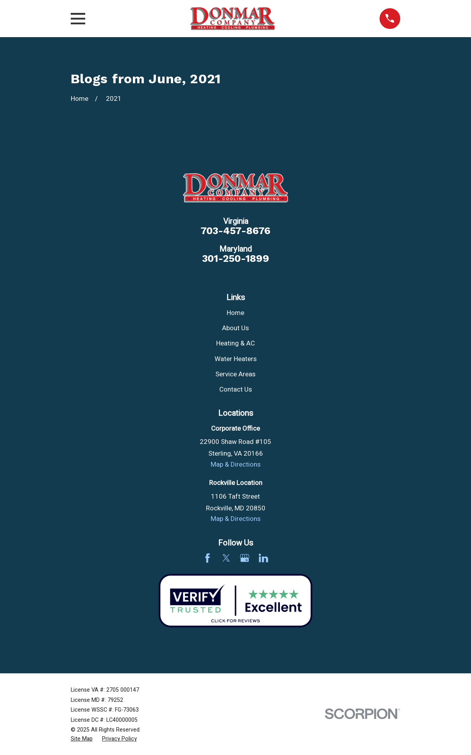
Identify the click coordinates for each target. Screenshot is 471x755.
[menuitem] (82, 739)
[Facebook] (207, 558)
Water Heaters (236, 359)
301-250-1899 (235, 259)
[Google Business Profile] (244, 558)
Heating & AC (235, 343)
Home (235, 313)
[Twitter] (226, 558)
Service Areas (235, 374)
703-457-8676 (235, 231)
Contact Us (235, 389)
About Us (235, 328)
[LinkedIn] (263, 558)
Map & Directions (236, 464)
